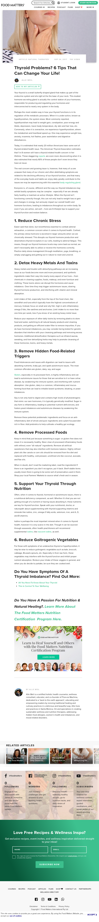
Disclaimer (34, 906)
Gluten (17, 375)
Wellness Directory (49, 892)
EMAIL (56, 850)
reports (42, 156)
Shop (78, 7)
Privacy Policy (64, 906)
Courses (38, 7)
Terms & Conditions (48, 906)
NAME (17, 850)
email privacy (72, 856)
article (23, 59)
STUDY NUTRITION (88, 3)
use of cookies (16, 916)
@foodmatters (15, 776)
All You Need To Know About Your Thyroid (37, 582)
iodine (30, 531)
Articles (42, 889)
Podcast (61, 7)
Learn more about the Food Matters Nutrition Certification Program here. (45, 612)
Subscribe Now (49, 864)
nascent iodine (44, 531)
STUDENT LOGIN (66, 3)
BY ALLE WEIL (33, 689)
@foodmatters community (40, 776)
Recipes (51, 7)
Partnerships (85, 889)
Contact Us (70, 889)
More (89, 7)
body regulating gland (70, 182)
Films (70, 7)
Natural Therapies (38, 59)
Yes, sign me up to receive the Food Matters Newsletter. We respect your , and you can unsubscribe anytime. (51, 857)
